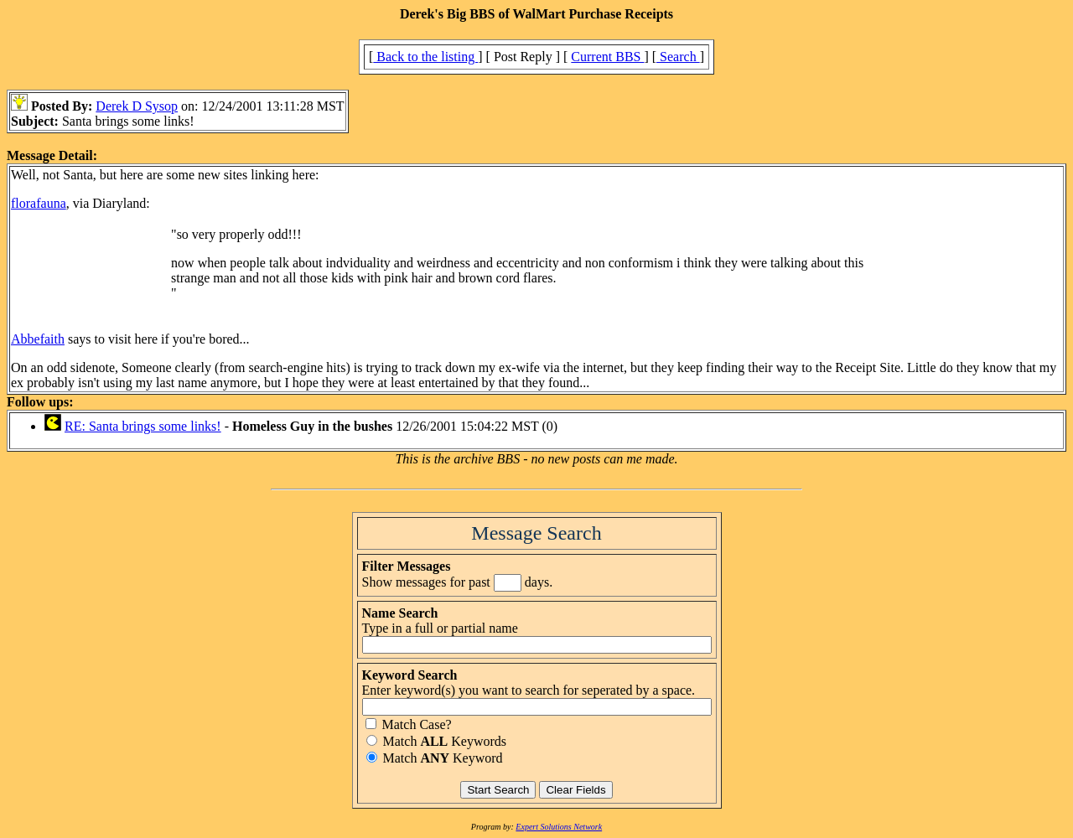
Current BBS (607, 56)
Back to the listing (425, 56)
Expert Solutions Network (559, 826)
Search (678, 56)
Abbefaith (38, 339)
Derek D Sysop (137, 106)
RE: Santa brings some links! (143, 426)
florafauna (38, 203)
